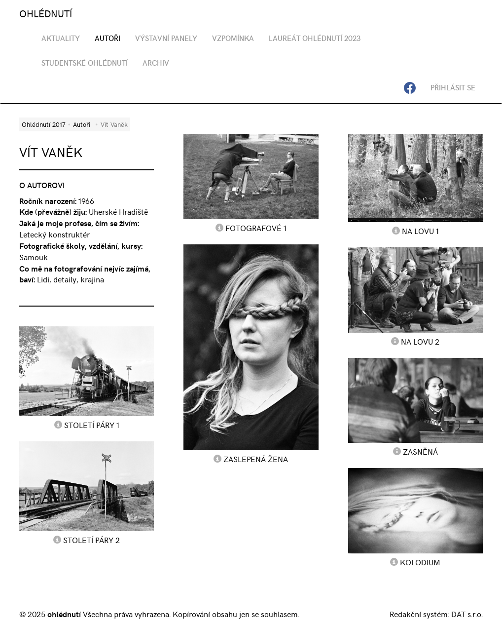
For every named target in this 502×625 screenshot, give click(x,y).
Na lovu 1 (420, 230)
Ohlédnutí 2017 (43, 124)
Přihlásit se (452, 87)
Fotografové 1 (256, 227)
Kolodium (420, 561)
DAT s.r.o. (467, 613)
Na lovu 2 (420, 341)
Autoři (81, 124)
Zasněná (420, 451)
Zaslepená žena (255, 458)
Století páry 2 (91, 539)
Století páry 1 (91, 424)
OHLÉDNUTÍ (45, 13)
